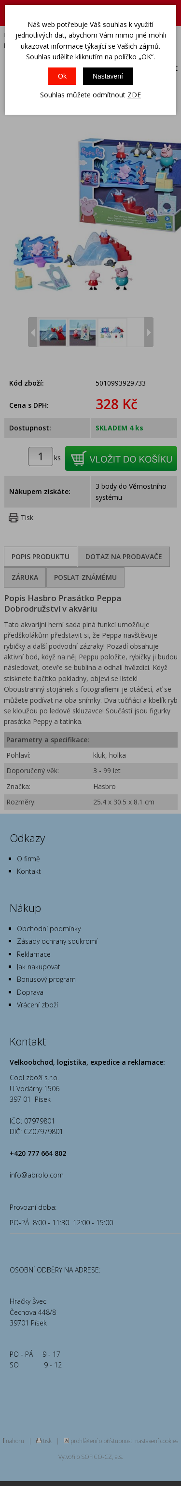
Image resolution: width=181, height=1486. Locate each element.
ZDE (134, 94)
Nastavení (108, 76)
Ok (62, 76)
